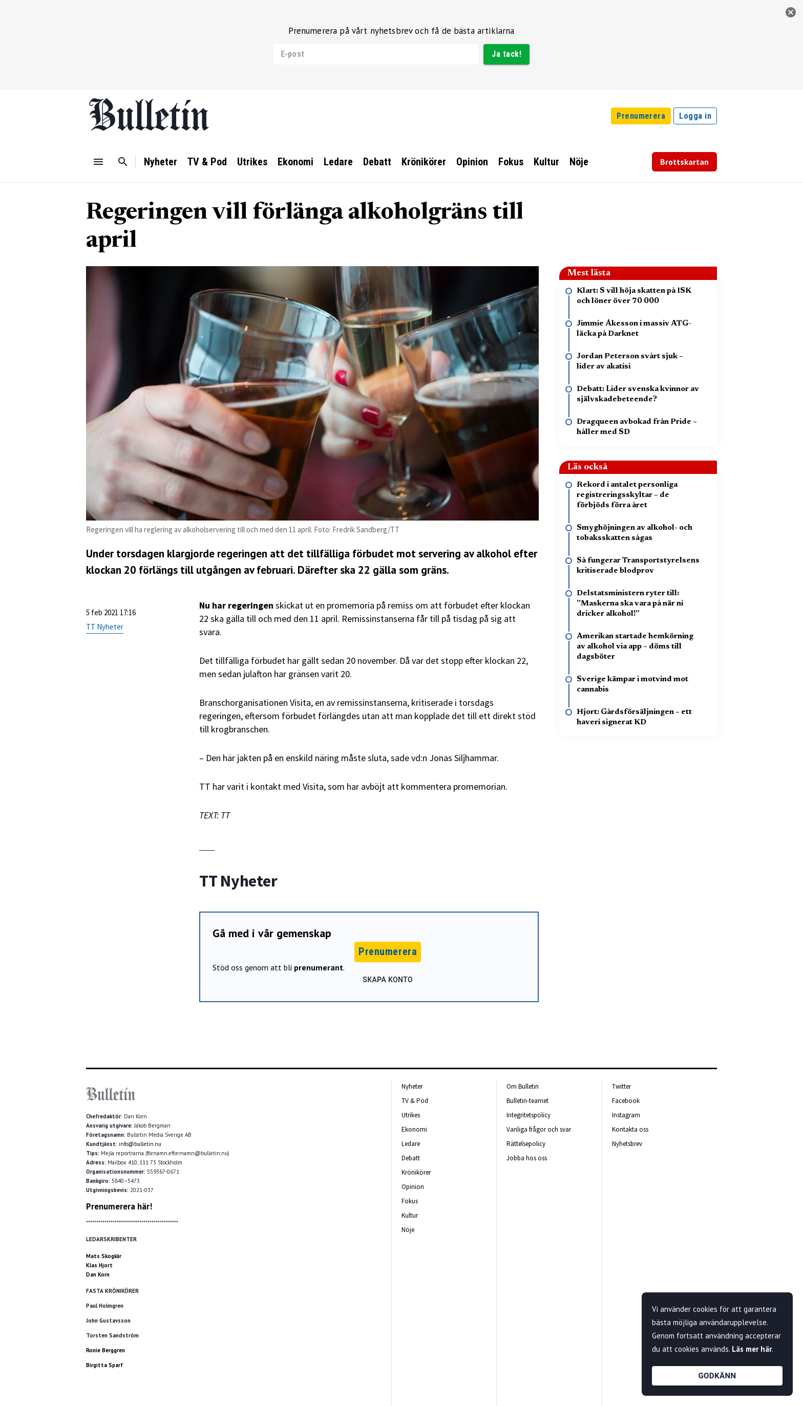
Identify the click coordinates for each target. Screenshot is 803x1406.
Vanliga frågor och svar (538, 1129)
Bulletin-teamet (527, 1100)
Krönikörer (424, 162)
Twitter (621, 1086)
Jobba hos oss (526, 1158)
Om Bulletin (522, 1086)
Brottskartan (684, 162)
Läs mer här (752, 1349)
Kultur (546, 162)
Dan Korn (98, 1274)
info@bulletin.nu (140, 1144)
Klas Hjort (99, 1265)
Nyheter (160, 162)
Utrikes (252, 162)
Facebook (626, 1100)
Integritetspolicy (528, 1115)
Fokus (510, 162)
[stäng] (790, 12)
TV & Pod (207, 162)
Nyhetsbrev (627, 1143)
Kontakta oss (630, 1129)
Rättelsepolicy (525, 1143)
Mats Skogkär (103, 1256)
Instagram (626, 1115)
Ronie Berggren (105, 1350)
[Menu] (98, 161)
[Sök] (123, 161)
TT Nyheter (104, 627)
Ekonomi (295, 162)
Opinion (472, 162)
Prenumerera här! (119, 1206)
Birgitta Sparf (104, 1365)
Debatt (377, 162)
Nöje (578, 162)
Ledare (338, 162)
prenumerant (318, 967)
